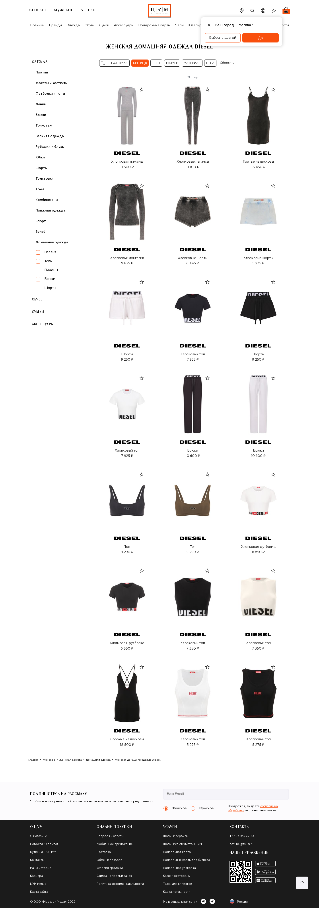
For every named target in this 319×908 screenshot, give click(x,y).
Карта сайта (39, 892)
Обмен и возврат (109, 860)
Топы (48, 261)
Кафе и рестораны (176, 876)
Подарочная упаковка (179, 868)
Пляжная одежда (50, 210)
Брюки (40, 115)
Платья (41, 72)
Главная (33, 760)
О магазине (38, 836)
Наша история (40, 868)
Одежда (73, 25)
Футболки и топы (50, 93)
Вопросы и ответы (110, 836)
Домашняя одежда (98, 760)
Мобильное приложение (115, 844)
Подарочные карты (154, 25)
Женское (49, 760)
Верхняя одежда (49, 136)
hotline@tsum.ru (241, 844)
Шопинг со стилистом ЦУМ (182, 844)
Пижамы (51, 270)
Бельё (40, 231)
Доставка (104, 852)
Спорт (40, 221)
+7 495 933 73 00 (242, 836)
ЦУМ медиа (38, 884)
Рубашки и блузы (49, 146)
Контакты (37, 860)
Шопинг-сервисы (175, 836)
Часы (179, 25)
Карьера (36, 876)
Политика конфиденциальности (120, 884)
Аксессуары (124, 25)
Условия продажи (110, 868)
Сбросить (227, 63)
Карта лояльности (176, 892)
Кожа (40, 189)
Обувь (90, 25)
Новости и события (44, 844)
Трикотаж (43, 125)
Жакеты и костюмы (51, 83)
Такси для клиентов (177, 884)
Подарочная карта (177, 852)
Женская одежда (70, 760)
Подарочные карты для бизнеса (186, 860)
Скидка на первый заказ (114, 876)
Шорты (41, 168)
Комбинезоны (46, 200)
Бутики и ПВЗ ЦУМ (43, 852)
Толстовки (44, 178)
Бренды (55, 25)
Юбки (40, 157)
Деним (40, 104)
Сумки (104, 25)
